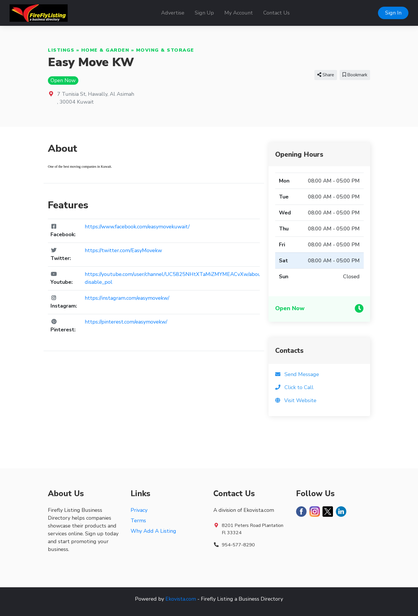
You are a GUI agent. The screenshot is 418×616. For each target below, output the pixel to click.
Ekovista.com (180, 598)
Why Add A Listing (153, 531)
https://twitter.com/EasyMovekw (123, 250)
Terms (138, 520)
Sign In (393, 12)
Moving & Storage (165, 50)
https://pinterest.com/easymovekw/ (126, 321)
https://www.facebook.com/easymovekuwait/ (137, 226)
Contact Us (276, 12)
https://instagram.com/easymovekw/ (127, 298)
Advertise (172, 12)
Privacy (139, 510)
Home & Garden (105, 50)
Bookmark (355, 75)
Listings (61, 50)
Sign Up (204, 12)
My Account (238, 12)
